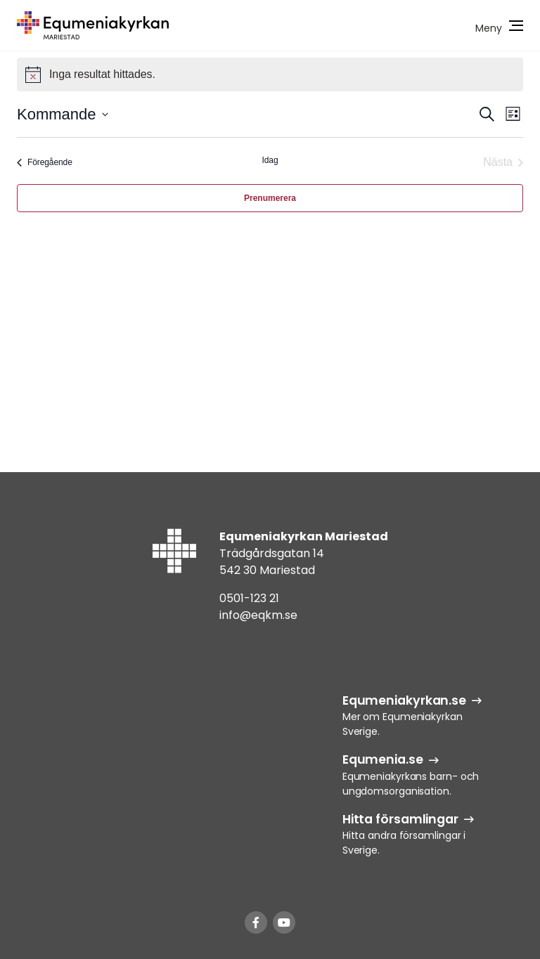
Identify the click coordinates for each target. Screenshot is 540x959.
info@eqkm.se (258, 615)
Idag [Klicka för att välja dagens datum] (270, 160)
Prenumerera (270, 198)
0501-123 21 (249, 598)
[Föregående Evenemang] (44, 162)
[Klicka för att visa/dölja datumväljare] (62, 114)
